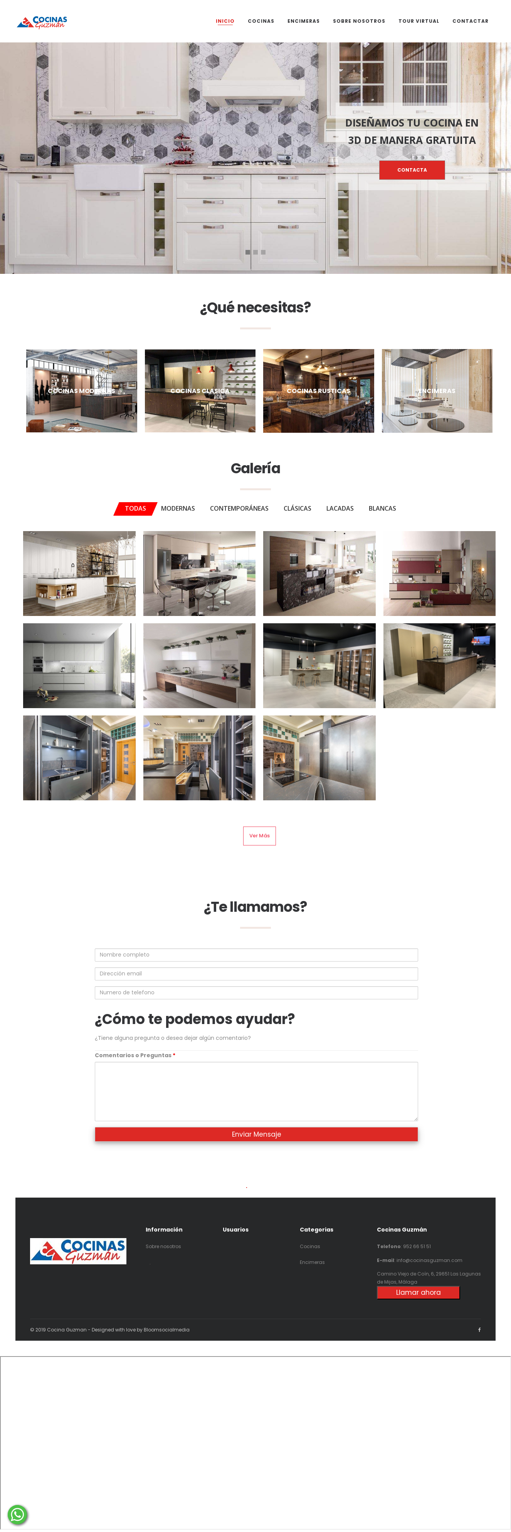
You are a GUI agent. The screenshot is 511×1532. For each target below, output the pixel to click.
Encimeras (312, 1262)
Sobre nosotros (163, 1246)
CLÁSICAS (297, 508)
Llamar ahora (418, 1292)
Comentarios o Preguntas (135, 1055)
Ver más (259, 835)
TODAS (135, 508)
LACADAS (340, 508)
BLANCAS (382, 508)
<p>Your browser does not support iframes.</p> (255, 1443)
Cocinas (310, 1246)
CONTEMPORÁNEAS (239, 508)
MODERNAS (178, 508)
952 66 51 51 (417, 1246)
